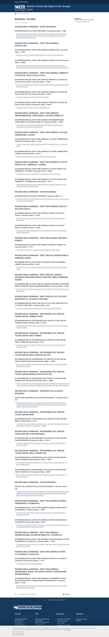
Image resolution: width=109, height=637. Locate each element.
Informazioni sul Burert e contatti (81, 619)
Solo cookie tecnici (18, 633)
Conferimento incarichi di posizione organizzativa (29, 564)
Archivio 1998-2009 (23, 14)
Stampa (66, 594)
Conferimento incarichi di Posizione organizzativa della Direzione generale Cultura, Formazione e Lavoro (41, 145)
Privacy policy (67, 629)
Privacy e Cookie (61, 623)
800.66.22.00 (46, 622)
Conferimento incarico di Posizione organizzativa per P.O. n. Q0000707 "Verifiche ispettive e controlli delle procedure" (42, 290)
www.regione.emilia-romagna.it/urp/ (42, 619)
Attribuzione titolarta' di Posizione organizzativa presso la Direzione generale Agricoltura (39, 55)
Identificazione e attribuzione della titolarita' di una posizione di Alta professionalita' (38, 174)
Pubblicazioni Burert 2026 (83, 22)
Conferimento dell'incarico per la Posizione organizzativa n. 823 (33, 107)
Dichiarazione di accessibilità (63, 625)
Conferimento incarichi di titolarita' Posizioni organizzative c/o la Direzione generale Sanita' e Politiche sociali (40, 219)
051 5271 (22, 624)
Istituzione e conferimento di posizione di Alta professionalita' (32, 97)
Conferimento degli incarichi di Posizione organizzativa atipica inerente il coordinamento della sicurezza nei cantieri (41, 444)
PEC (44, 624)
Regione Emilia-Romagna (21, 2)
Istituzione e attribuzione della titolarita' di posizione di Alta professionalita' (36, 157)
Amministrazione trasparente (64, 619)
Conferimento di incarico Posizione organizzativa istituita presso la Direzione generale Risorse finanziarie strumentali (41, 514)
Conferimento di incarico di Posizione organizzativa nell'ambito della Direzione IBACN (38, 308)
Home (16, 13)
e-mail (40, 624)
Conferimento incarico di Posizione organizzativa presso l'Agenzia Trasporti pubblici (38, 250)
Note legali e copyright (62, 621)
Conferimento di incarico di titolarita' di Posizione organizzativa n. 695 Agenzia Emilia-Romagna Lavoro (41, 268)
